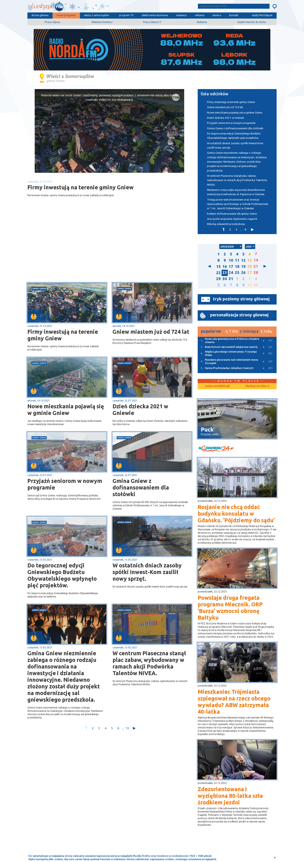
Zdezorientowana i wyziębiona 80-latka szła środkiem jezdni (230, 795)
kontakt (233, 15)
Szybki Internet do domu (251, 22)
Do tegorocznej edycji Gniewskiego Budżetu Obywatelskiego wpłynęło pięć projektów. (62, 575)
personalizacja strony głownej (239, 314)
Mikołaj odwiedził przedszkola (226, 224)
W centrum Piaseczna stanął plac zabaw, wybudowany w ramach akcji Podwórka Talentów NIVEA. (149, 663)
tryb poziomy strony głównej (241, 298)
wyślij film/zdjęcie (262, 15)
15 (218, 266)
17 (231, 266)
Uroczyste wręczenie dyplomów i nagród (232, 218)
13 (127, 728)
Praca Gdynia (52, 22)
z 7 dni (232, 331)
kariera (217, 15)
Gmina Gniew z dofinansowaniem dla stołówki (141, 487)
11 (237, 260)
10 (231, 260)
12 (243, 260)
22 (218, 273)
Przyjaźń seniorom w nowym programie (64, 484)
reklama (199, 15)
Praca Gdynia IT (152, 22)
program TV (126, 15)
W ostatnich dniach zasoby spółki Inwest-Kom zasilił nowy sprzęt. (147, 572)
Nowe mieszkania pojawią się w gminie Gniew (65, 409)
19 (243, 266)
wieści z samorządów (96, 15)
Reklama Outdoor (102, 22)
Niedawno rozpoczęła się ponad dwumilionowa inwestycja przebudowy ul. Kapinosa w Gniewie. (236, 192)
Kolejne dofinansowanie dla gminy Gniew (232, 213)
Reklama (202, 22)
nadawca (181, 15)
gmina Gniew (39, 288)
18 (237, 266)
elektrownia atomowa (155, 15)
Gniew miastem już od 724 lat (151, 332)
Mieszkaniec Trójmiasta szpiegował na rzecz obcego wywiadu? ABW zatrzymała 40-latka (234, 702)
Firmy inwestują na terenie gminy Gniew (62, 335)
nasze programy (66, 15)
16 (224, 266)
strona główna (40, 15)
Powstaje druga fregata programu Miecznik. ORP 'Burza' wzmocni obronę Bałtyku (230, 608)
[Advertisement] (68, 249)
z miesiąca (249, 331)
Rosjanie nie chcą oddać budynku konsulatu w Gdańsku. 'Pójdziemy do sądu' (236, 513)
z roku (266, 331)
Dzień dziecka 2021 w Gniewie (140, 409)
